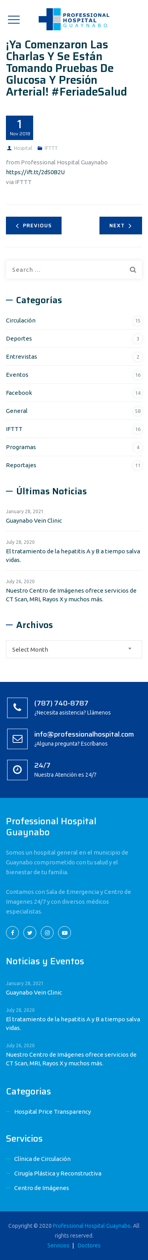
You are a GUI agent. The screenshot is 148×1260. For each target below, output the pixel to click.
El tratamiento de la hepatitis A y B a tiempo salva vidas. (73, 555)
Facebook (19, 392)
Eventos (17, 374)
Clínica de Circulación (42, 1158)
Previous (34, 225)
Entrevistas (21, 356)
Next (120, 225)
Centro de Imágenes (41, 1187)
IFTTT (51, 148)
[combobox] (74, 649)
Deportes (19, 338)
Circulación (21, 320)
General (17, 410)
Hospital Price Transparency (52, 1111)
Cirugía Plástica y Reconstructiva (57, 1173)
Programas (21, 447)
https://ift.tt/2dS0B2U (35, 172)
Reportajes (21, 465)
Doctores (89, 1245)
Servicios (58, 1245)
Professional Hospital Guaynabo (92, 1226)
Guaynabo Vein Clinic (34, 520)
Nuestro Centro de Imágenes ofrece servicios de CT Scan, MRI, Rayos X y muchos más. (71, 594)
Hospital (23, 148)
